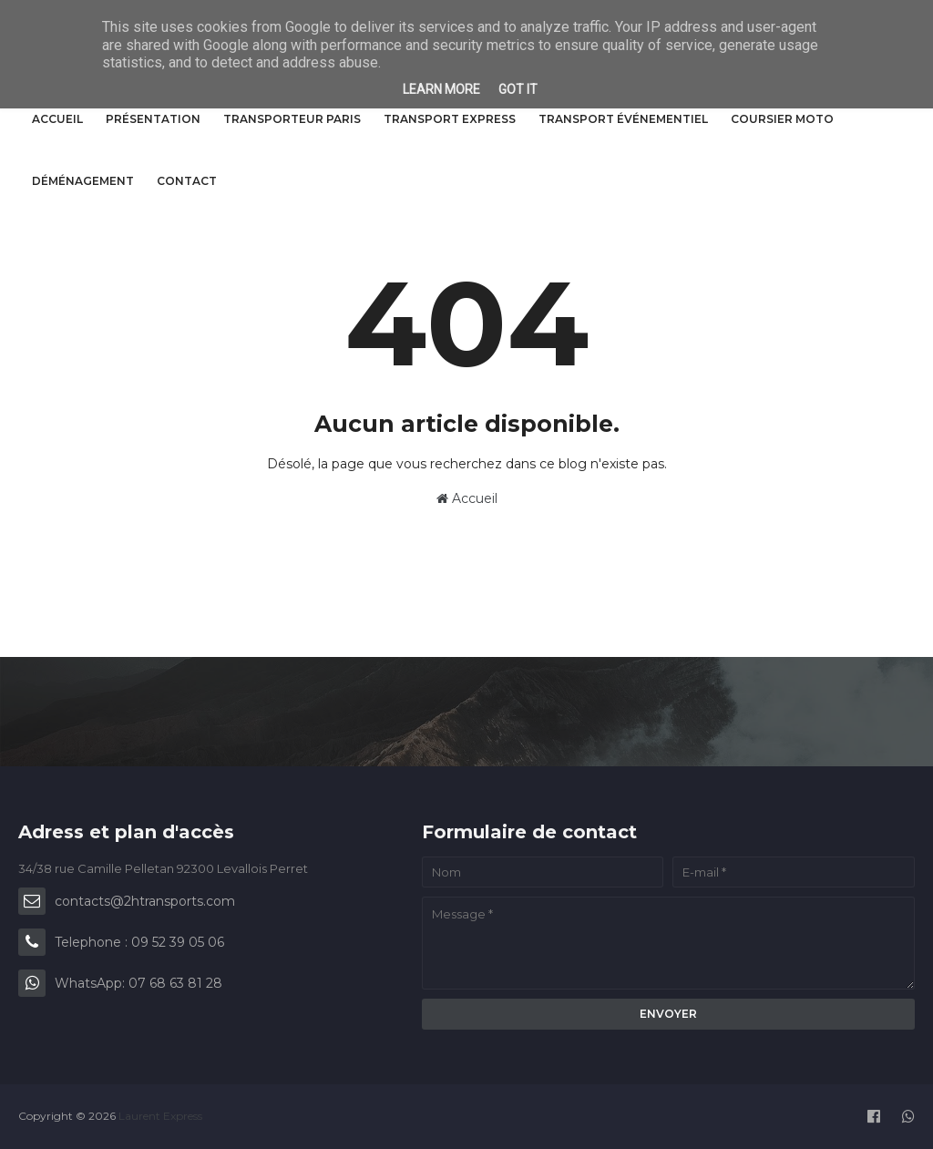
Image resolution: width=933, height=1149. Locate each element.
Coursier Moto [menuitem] (782, 119)
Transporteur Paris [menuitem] (292, 119)
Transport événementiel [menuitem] (623, 119)
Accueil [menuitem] (57, 119)
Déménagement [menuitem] (83, 181)
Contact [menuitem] (187, 181)
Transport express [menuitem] (450, 119)
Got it (518, 89)
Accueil (466, 498)
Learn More (441, 89)
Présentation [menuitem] (153, 119)
